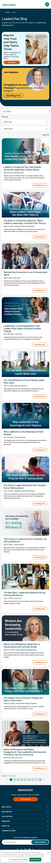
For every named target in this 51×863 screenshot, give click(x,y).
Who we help (7, 811)
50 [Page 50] (40, 780)
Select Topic (8, 122)
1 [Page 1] (10, 780)
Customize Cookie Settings (18, 859)
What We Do (6, 807)
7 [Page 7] (32, 780)
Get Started (25, 799)
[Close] (48, 853)
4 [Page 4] (21, 780)
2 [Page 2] (14, 780)
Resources (6, 821)
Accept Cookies (35, 859)
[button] (47, 4)
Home (7, 12)
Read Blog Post (13, 95)
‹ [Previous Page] (7, 779)
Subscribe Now (40, 842)
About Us (5, 826)
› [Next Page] (43, 779)
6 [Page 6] (29, 780)
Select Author (8, 129)
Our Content (7, 816)
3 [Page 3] (18, 780)
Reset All (45, 135)
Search (8, 112)
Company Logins (8, 830)
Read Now (12, 62)
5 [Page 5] (25, 780)
